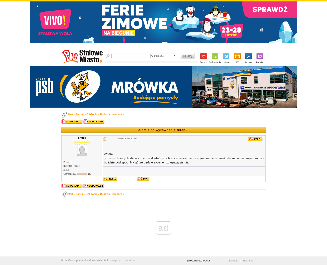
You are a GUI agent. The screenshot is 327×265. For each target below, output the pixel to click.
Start (70, 114)
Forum (80, 114)
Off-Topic (91, 114)
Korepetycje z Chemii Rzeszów (122, 261)
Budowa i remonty (111, 114)
